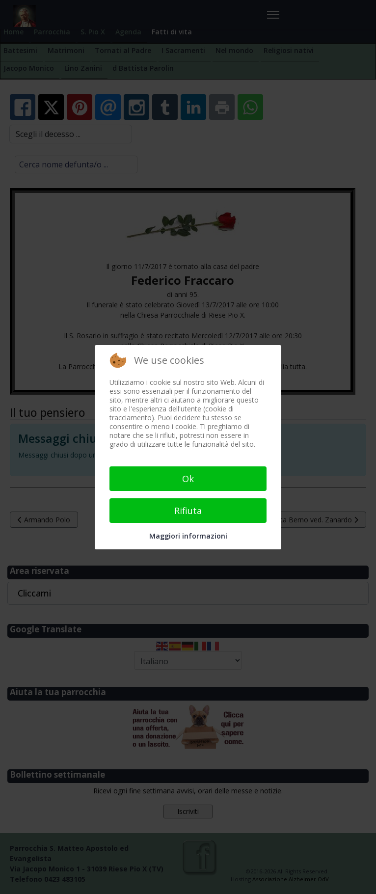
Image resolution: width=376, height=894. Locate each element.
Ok (188, 479)
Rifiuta (188, 510)
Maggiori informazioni (188, 536)
